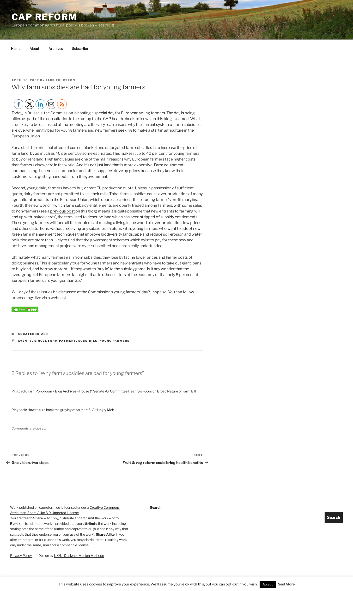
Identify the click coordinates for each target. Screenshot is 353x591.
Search (155, 507)
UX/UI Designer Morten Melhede (79, 555)
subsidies (88, 340)
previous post (62, 211)
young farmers (115, 340)
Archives (56, 48)
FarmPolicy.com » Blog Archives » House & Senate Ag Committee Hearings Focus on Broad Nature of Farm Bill (112, 391)
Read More (285, 584)
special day (104, 113)
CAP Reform (45, 17)
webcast (58, 298)
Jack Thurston (60, 80)
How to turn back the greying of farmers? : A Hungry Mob (71, 410)
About (34, 48)
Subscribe (80, 48)
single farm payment (55, 340)
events (25, 340)
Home (15, 48)
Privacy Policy (21, 555)
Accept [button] (267, 584)
